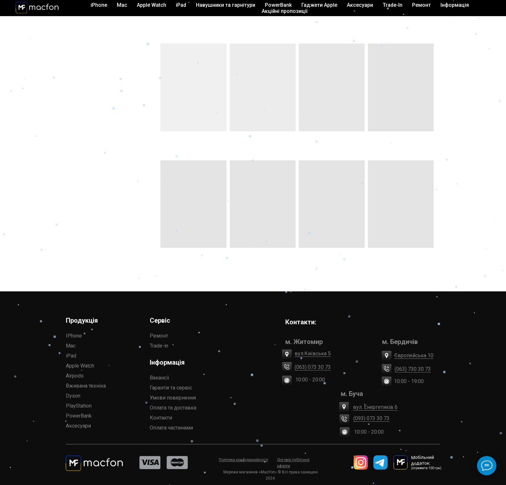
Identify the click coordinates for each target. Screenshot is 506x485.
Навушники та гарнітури (225, 5)
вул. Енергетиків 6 (375, 407)
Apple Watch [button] (151, 5)
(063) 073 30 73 (313, 367)
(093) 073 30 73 (371, 418)
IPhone (74, 336)
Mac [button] (122, 5)
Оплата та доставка (173, 408)
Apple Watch (80, 366)
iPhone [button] (99, 5)
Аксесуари (78, 426)
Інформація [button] (454, 5)
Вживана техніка (86, 386)
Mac (71, 346)
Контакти (161, 418)
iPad (71, 356)
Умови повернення (173, 398)
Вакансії (159, 378)
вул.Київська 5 (313, 353)
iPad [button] (181, 5)
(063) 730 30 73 (413, 369)
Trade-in (159, 346)
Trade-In (392, 5)
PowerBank (278, 5)
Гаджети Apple (319, 5)
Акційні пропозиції (285, 11)
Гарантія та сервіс (171, 388)
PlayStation (79, 406)
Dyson (73, 396)
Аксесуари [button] (360, 5)
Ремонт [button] (421, 5)
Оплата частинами (171, 428)
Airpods (75, 376)
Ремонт (159, 336)
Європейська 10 (413, 355)
